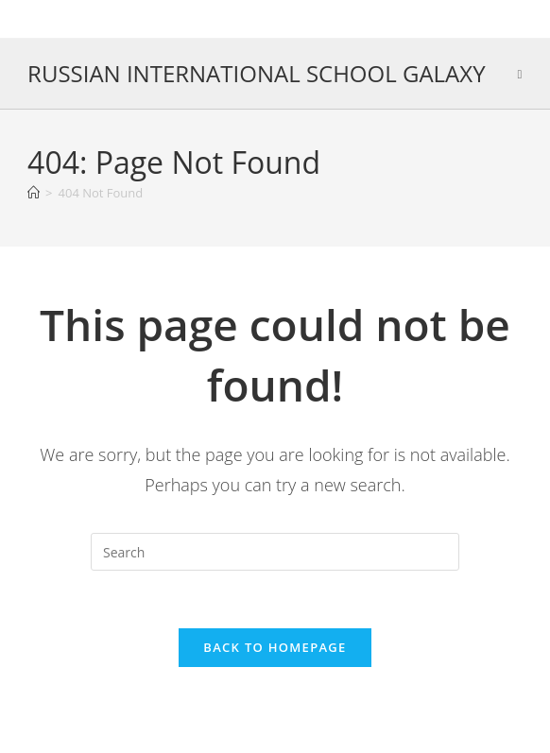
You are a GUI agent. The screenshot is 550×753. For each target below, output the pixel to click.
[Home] (33, 192)
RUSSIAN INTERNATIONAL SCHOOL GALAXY (256, 73)
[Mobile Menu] (519, 73)
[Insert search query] (275, 552)
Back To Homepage (274, 647)
